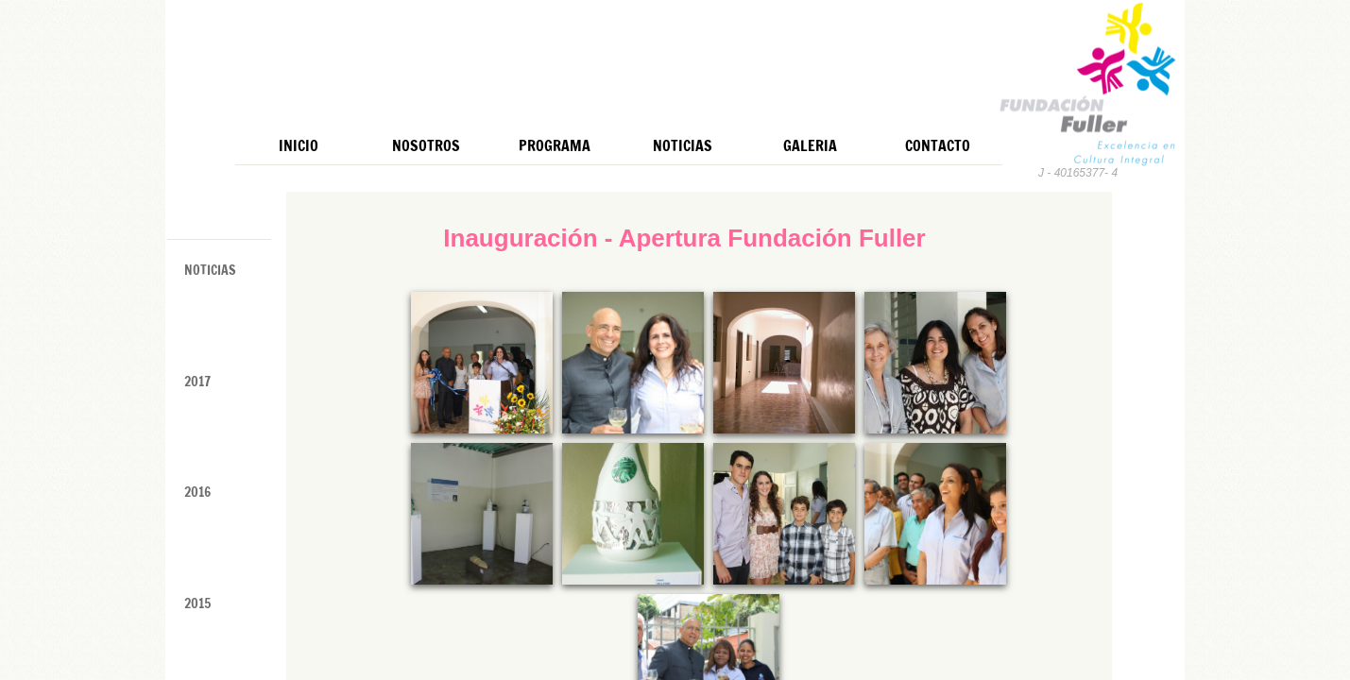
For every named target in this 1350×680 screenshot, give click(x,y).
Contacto (937, 145)
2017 (197, 381)
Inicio (298, 145)
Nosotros (426, 145)
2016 (197, 492)
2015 (197, 603)
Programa (554, 145)
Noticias (682, 145)
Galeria (810, 145)
